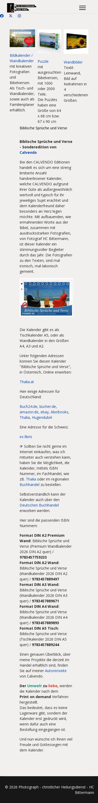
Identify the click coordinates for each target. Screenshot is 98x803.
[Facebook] (2, 15)
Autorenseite (56, 670)
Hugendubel (42, 417)
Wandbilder (73, 62)
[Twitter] (11, 15)
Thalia (25, 417)
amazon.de (29, 411)
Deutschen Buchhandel (39, 505)
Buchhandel (29, 484)
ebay (45, 411)
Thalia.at (27, 381)
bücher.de (47, 406)
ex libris (26, 436)
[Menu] (82, 7)
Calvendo (28, 152)
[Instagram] (19, 15)
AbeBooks (59, 411)
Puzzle (43, 61)
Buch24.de (28, 406)
